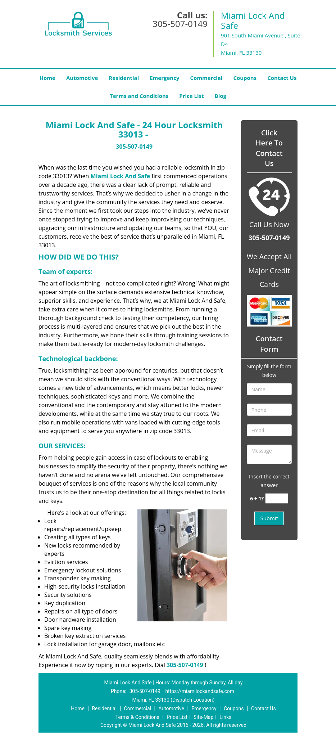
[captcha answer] (276, 498)
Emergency (164, 77)
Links (225, 717)
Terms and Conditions (139, 95)
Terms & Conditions (137, 717)
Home (47, 77)
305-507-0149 (180, 24)
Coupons (244, 77)
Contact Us (281, 77)
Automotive (82, 77)
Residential (124, 77)
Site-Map (203, 717)
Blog (220, 95)
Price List (191, 95)
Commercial (206, 77)
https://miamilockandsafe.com (199, 691)
